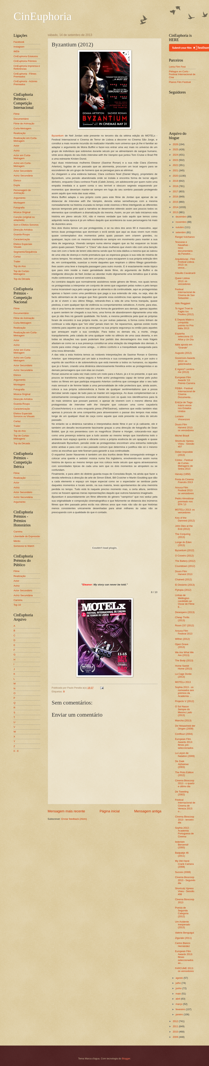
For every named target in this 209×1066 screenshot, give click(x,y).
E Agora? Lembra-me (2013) (185, 370)
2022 (176, 165)
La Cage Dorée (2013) (183, 675)
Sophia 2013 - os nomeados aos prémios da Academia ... (184, 691)
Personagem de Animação (22, 191)
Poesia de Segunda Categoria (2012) (182, 912)
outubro (180, 227)
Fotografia (19, 207)
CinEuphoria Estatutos (26, 56)
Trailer (17, 261)
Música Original (22, 212)
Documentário (21, 118)
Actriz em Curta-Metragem (22, 164)
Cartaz (17, 256)
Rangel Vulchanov (185, 236)
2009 (176, 1037)
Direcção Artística (23, 229)
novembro (181, 222)
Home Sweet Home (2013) (183, 667)
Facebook (19, 42)
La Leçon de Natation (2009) (185, 754)
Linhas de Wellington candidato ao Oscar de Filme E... (184, 601)
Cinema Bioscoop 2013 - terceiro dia (184, 819)
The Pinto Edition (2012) (184, 774)
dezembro (181, 216)
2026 (176, 144)
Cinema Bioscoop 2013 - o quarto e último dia (184, 783)
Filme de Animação (24, 123)
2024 (176, 154)
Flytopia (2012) (183, 589)
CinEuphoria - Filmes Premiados (25, 75)
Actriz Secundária (23, 175)
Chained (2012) (183, 579)
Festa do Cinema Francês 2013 (184, 481)
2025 (176, 149)
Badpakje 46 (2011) (182, 854)
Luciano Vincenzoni (182, 418)
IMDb (17, 51)
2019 (176, 180)
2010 (176, 1031)
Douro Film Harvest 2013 (184, 573)
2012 (176, 1021)
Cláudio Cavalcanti (185, 273)
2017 (176, 191)
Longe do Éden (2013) (183, 543)
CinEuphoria (43, 16)
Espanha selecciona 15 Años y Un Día (184, 336)
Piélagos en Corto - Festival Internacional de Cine (182, 74)
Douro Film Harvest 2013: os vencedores (184, 427)
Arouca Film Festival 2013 (184, 632)
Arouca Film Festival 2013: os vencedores (184, 490)
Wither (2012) (182, 638)
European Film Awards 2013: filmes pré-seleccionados (184, 743)
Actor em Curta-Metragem (22, 157)
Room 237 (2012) (184, 625)
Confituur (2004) (184, 733)
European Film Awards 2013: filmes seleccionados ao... (184, 957)
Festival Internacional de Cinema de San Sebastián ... (185, 293)
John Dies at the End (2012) (184, 527)
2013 (176, 212)
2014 (176, 207)
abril (178, 998)
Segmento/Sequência (25, 251)
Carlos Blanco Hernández (182, 944)
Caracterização (22, 239)
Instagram (19, 46)
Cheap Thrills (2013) (182, 619)
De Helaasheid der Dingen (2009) (185, 727)
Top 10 (17, 604)
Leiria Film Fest (177, 66)
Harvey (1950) (183, 474)
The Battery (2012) (185, 560)
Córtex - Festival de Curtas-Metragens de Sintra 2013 (184, 464)
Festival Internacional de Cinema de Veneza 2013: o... (185, 805)
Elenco (17, 180)
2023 (176, 160)
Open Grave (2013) (181, 645)
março (179, 1004)
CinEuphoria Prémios (25, 61)
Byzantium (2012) (184, 550)
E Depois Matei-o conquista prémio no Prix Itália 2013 (184, 324)
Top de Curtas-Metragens (22, 272)
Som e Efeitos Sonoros (26, 224)
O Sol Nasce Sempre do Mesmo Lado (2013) (183, 711)
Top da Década (22, 278)
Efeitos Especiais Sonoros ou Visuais (24, 415)
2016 (176, 196)
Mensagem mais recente (66, 811)
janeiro (180, 1014)
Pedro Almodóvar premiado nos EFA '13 (184, 501)
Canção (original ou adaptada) (24, 218)
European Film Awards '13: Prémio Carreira (185, 380)
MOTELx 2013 (183, 682)
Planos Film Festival (180, 82)
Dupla (17, 185)
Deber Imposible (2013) (184, 453)
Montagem (19, 202)
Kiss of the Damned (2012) (185, 519)
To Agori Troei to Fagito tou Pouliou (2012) (184, 311)
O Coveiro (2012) (184, 555)
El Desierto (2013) (185, 584)
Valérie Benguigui (184, 932)
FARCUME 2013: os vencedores (184, 969)
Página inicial (109, 811)
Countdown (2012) (185, 566)
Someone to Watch (24, 546)
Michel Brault (182, 435)
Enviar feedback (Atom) (74, 818)
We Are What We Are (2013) (184, 654)
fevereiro (181, 1009)
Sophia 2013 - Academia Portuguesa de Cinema (184, 832)
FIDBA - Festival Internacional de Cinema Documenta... (185, 392)
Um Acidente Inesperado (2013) (182, 924)
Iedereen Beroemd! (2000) (182, 844)
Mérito (17, 541)
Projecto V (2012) (184, 701)
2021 (176, 170)
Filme (17, 113)
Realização (20, 133)
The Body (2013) (184, 660)
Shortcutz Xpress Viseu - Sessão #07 (184, 443)
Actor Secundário (23, 170)
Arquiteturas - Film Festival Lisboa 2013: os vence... (185, 263)
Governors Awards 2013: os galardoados (185, 361)
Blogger (126, 1058)
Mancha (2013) (183, 720)
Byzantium (58, 135)
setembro (181, 232)
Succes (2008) (183, 872)
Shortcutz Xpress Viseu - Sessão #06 (184, 891)
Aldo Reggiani (182, 303)
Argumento (20, 197)
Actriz (17, 150)
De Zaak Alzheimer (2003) (182, 764)
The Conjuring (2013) (182, 535)
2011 (176, 1026)
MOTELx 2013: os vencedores (185, 511)
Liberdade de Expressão (27, 536)
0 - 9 (16, 751)
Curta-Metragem (22, 128)
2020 (176, 175)
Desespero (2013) (185, 612)
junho (179, 988)
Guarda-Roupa (22, 234)
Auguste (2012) (183, 352)
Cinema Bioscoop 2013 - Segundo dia (185, 880)
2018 (176, 186)
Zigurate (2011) (183, 938)
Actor (16, 145)
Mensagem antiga (147, 811)
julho (179, 983)
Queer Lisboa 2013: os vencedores (183, 281)
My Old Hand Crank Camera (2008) (184, 864)
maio (179, 993)
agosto (180, 977)
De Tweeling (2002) (182, 793)
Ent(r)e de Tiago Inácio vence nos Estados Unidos (184, 406)
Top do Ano (20, 266)
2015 (176, 201)
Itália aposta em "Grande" (183, 346)
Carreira (18, 531)
